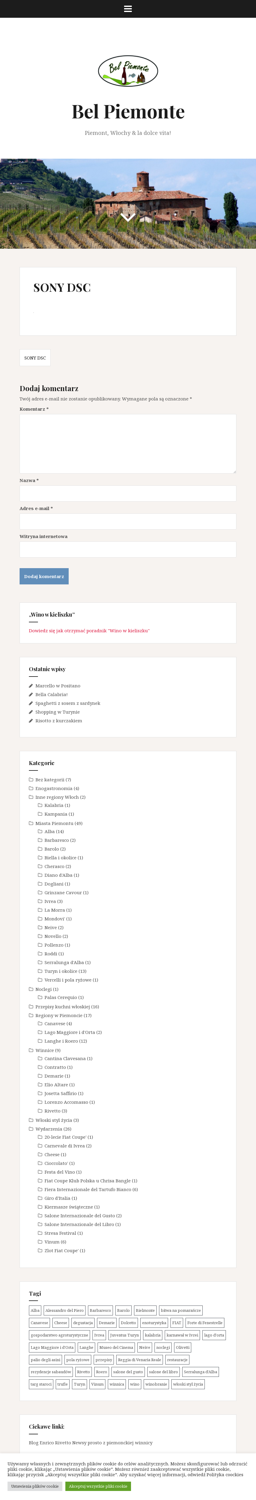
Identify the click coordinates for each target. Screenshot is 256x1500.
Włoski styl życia (54, 1120)
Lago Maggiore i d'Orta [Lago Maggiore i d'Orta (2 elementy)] (52, 1347)
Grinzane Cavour (63, 892)
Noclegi (44, 989)
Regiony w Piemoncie (59, 1015)
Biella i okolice (60, 857)
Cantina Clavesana (65, 1058)
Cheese (52, 1154)
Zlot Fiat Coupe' (62, 1250)
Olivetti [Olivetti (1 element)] (182, 1347)
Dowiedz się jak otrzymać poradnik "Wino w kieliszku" (89, 630)
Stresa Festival (60, 1233)
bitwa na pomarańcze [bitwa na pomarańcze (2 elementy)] (181, 1310)
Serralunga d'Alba (64, 962)
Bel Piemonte (128, 110)
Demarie (54, 1076)
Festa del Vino (60, 1172)
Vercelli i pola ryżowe (68, 980)
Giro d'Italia (57, 1198)
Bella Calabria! (52, 694)
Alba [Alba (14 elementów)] (35, 1310)
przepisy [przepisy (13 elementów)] (103, 1359)
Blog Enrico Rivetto (50, 1442)
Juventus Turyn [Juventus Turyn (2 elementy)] (124, 1335)
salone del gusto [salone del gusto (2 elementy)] (128, 1371)
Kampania (56, 814)
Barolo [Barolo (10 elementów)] (123, 1310)
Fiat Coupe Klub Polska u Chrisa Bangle (88, 1181)
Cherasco (54, 866)
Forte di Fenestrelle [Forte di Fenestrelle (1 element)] (205, 1322)
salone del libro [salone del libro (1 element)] (163, 1371)
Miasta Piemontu (54, 823)
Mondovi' (55, 919)
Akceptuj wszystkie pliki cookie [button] (98, 1486)
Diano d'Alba (59, 875)
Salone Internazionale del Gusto (80, 1215)
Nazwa (29, 480)
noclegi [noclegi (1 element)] (163, 1347)
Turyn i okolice (61, 971)
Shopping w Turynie (58, 712)
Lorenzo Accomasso (66, 1102)
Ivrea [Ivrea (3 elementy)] (99, 1335)
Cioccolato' (56, 1163)
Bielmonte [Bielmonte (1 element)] (145, 1310)
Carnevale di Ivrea (65, 1146)
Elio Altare (56, 1084)
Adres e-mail (36, 508)
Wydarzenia (49, 1129)
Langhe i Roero (61, 1041)
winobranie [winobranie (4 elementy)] (156, 1384)
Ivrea (50, 901)
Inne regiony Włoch (57, 797)
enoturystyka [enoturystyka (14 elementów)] (154, 1322)
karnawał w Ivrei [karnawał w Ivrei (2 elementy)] (182, 1335)
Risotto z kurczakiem (59, 720)
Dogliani (54, 884)
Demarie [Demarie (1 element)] (107, 1322)
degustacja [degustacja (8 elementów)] (83, 1322)
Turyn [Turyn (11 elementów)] (79, 1384)
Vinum (52, 1242)
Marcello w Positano (58, 686)
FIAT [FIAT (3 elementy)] (176, 1322)
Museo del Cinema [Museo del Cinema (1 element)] (116, 1347)
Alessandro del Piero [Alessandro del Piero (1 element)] (64, 1310)
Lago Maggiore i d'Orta (70, 1032)
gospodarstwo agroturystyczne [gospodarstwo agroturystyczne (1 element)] (59, 1335)
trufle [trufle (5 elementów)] (63, 1384)
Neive (51, 927)
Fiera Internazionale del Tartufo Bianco (88, 1189)
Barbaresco (57, 840)
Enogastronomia (54, 788)
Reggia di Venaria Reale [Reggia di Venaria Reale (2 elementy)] (139, 1359)
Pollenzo (54, 945)
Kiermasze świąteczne (69, 1207)
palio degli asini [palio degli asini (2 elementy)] (45, 1359)
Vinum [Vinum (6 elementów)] (97, 1384)
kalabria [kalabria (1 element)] (153, 1335)
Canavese (55, 1023)
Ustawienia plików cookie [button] (35, 1486)
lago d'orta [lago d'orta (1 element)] (214, 1335)
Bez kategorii (50, 779)
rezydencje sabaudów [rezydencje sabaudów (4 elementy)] (51, 1371)
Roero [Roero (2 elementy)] (101, 1371)
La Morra (55, 910)
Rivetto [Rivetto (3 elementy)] (83, 1371)
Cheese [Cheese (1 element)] (60, 1322)
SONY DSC (35, 358)
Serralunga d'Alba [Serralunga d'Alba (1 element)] (200, 1371)
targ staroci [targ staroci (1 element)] (41, 1384)
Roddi (51, 954)
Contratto (55, 1067)
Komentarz (34, 409)
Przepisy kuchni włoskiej (63, 1007)
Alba (50, 831)
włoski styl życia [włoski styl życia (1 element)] (188, 1384)
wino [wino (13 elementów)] (134, 1384)
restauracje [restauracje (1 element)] (177, 1359)
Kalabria (54, 805)
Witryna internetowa (43, 536)
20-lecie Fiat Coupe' (65, 1137)
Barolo (52, 849)
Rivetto (53, 1111)
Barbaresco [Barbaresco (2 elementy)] (100, 1310)
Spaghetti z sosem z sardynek (68, 703)
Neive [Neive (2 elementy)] (144, 1347)
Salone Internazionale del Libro (79, 1224)
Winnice (45, 1050)
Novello (53, 936)
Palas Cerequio (61, 997)
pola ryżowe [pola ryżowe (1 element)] (77, 1359)
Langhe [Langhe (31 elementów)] (86, 1347)
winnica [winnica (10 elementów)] (117, 1384)
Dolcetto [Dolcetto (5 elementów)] (128, 1322)
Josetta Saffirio (61, 1093)
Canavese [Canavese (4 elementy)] (39, 1322)
